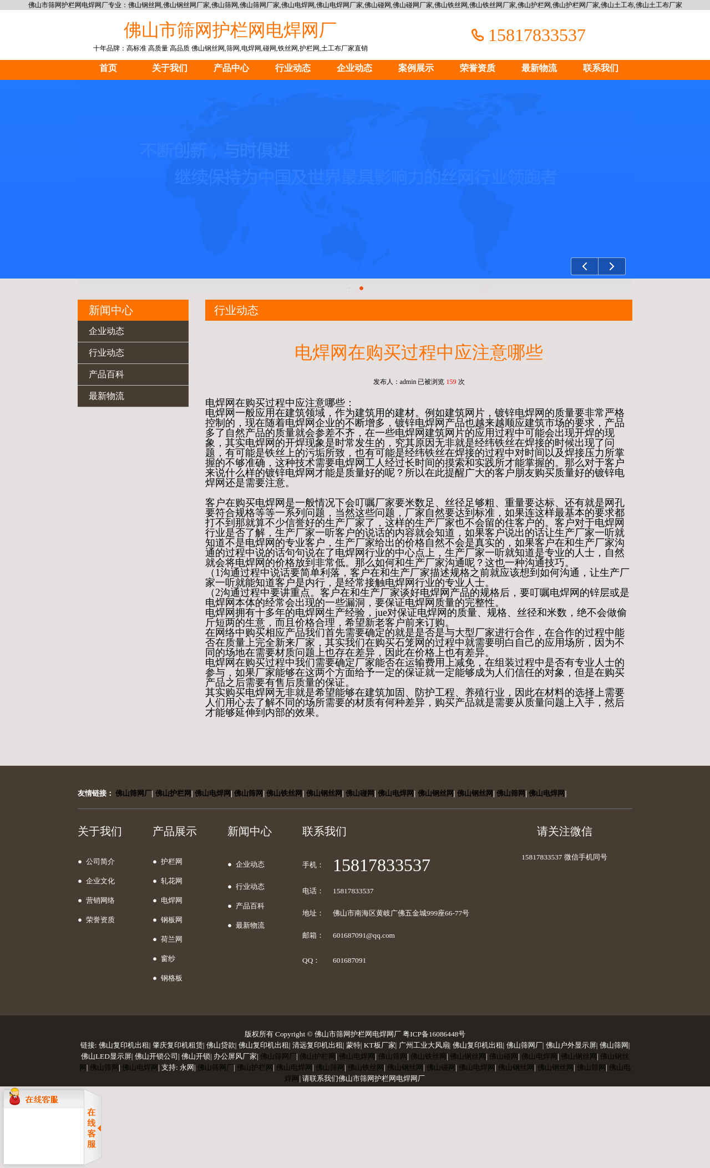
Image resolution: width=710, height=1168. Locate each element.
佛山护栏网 (173, 793)
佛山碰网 (360, 793)
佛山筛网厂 (133, 793)
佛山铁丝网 (284, 793)
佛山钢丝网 (324, 793)
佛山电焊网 (213, 793)
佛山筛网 (248, 793)
